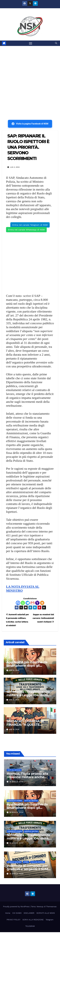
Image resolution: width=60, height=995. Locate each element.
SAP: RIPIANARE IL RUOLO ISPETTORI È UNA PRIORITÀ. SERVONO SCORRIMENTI (28, 147)
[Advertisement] (30, 77)
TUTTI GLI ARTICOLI (14, 770)
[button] (56, 43)
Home (7, 913)
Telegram (49, 920)
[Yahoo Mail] (37, 603)
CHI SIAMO (16, 913)
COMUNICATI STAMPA (15, 800)
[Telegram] (28, 603)
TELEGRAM (30, 926)
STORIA (25, 862)
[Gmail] (32, 603)
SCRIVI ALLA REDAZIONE (33, 920)
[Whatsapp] (23, 603)
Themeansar (51, 907)
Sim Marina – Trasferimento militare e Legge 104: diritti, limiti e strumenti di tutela (28, 695)
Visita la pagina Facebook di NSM (30, 123)
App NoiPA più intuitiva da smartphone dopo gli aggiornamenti (26, 665)
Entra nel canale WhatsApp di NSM (26, 229)
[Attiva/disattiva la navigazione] (31, 43)
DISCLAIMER (29, 913)
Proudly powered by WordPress (16, 907)
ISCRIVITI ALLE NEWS (45, 913)
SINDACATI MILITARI (31, 831)
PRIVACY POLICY (13, 920)
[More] (42, 603)
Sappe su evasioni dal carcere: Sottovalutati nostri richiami (43, 618)
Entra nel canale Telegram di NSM (30, 225)
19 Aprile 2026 (16, 782)
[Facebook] (18, 603)
